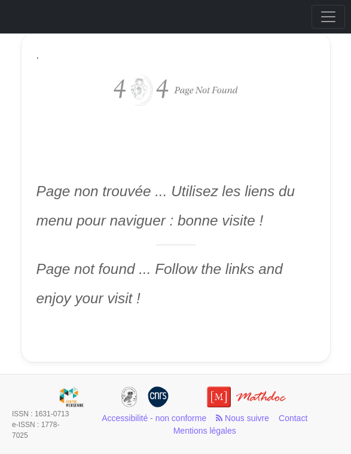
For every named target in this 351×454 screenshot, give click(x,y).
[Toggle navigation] (328, 17)
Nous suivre (242, 418)
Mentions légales (204, 430)
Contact (293, 418)
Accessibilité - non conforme (154, 418)
